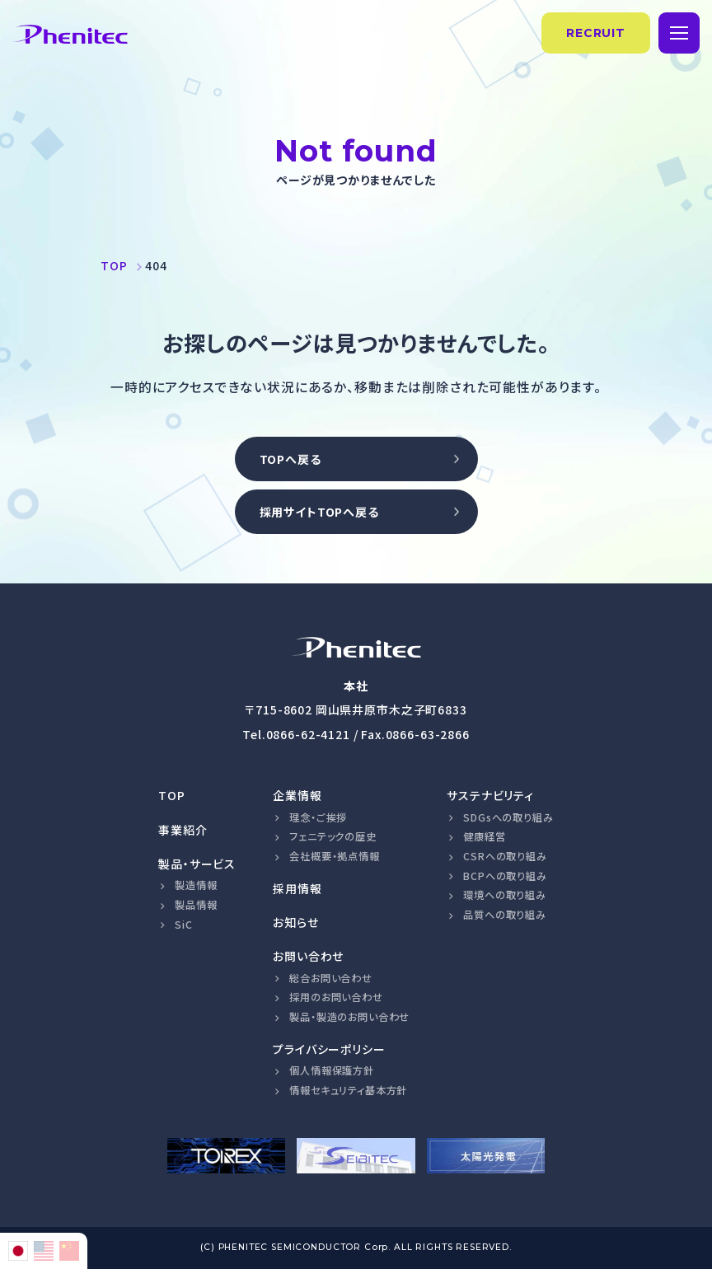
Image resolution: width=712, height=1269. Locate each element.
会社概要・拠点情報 (334, 856)
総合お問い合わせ (330, 978)
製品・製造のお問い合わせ (349, 1016)
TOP (171, 795)
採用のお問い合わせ (336, 997)
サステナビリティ (490, 795)
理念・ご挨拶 (318, 817)
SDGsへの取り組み (508, 817)
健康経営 (484, 836)
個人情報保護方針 (331, 1070)
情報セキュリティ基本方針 (348, 1090)
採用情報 (297, 888)
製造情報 (196, 885)
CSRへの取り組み (505, 856)
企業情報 (297, 795)
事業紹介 (182, 830)
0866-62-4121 (308, 734)
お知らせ (295, 922)
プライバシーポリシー (329, 1049)
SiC (184, 924)
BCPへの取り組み (505, 876)
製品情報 (196, 904)
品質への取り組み (504, 914)
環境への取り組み (504, 894)
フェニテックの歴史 (333, 836)
